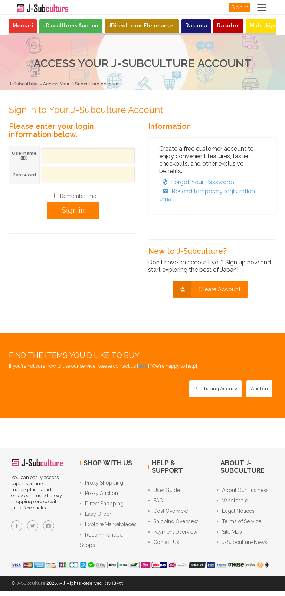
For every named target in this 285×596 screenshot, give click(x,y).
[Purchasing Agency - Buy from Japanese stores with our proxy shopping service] (215, 388)
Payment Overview (172, 535)
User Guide (164, 491)
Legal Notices (236, 513)
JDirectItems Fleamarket (141, 26)
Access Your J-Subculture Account (87, 84)
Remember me (78, 196)
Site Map (229, 535)
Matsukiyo (263, 26)
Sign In (240, 7)
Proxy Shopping (101, 483)
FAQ (155, 502)
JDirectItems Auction (70, 26)
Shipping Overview (173, 524)
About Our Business (243, 491)
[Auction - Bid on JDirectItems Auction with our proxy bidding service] (259, 388)
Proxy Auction (99, 494)
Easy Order (95, 517)
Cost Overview (168, 513)
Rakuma (196, 26)
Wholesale (232, 502)
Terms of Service (239, 524)
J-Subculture (24, 84)
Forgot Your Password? (197, 181)
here (143, 365)
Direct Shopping (102, 505)
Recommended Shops (101, 544)
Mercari (23, 26)
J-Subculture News (242, 546)
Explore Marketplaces (108, 528)
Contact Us (163, 546)
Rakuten (228, 26)
